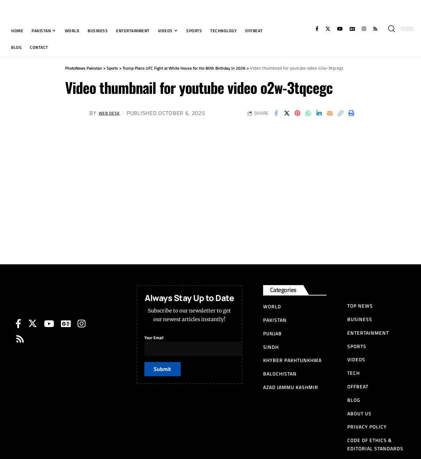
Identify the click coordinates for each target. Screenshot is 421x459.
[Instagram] (363, 28)
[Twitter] (328, 28)
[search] (391, 29)
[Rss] (375, 28)
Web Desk (112, 113)
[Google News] (352, 28)
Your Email (209, 343)
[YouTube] (340, 28)
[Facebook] (317, 28)
